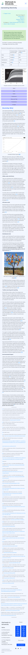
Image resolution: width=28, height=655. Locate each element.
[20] (12, 312)
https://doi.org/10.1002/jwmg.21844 (8, 567)
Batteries (22, 18)
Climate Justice (21, 21)
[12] (6, 212)
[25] (19, 362)
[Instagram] (20, 648)
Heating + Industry (20, 19)
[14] (18, 221)
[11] (7, 200)
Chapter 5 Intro (7, 13)
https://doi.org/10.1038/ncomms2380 (8, 583)
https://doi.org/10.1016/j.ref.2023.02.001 (8, 526)
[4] (13, 59)
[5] (12, 62)
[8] (9, 183)
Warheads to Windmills (10, 3)
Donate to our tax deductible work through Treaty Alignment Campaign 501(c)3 (23, 631)
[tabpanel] (14, 346)
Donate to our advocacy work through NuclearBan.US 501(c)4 (18, 631)
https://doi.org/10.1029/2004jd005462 (14, 597)
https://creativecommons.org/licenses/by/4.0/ (9, 446)
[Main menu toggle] (26, 3)
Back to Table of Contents (9, 24)
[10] (16, 194)
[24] (22, 352)
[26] (3, 559)
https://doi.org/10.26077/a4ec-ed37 (14, 562)
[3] (13, 57)
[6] (2, 438)
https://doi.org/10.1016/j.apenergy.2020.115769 (8, 615)
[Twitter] (18, 648)
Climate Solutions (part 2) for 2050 (16, 22)
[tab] (14, 88)
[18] (18, 287)
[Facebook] (15, 648)
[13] (18, 218)
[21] (21, 320)
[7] (7, 161)
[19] (5, 308)
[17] (6, 286)
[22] (20, 329)
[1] (21, 52)
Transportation (21, 16)
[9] (12, 187)
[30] (3, 580)
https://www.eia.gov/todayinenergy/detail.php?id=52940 (10, 483)
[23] (10, 339)
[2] (13, 55)
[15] (10, 250)
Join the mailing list (21, 644)
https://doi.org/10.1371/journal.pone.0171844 (12, 610)
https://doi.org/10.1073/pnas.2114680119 (17, 519)
